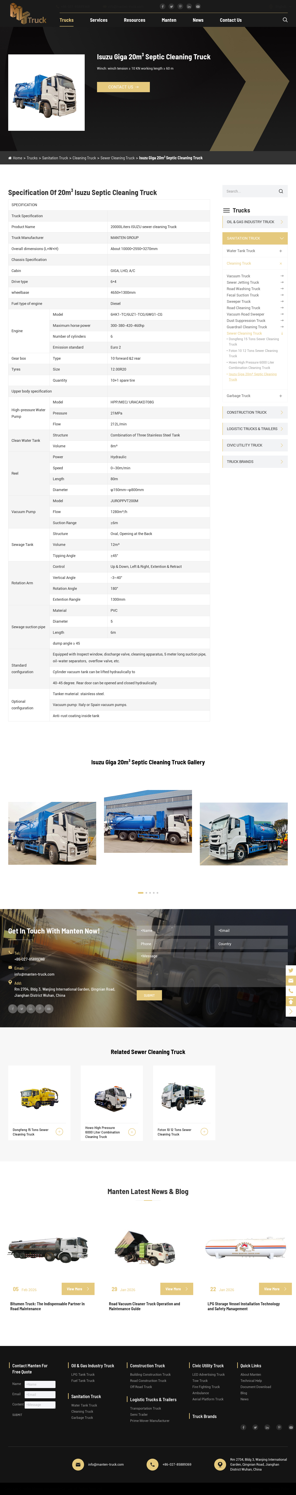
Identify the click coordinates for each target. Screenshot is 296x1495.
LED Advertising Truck (208, 1375)
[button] (140, 893)
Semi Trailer (139, 1415)
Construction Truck (247, 412)
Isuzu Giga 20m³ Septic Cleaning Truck (171, 157)
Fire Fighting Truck (206, 1387)
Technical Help (251, 1381)
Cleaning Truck (84, 157)
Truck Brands (240, 461)
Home (17, 157)
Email (16, 1394)
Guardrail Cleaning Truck (247, 327)
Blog (243, 1393)
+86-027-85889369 (77, 7)
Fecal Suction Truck (243, 295)
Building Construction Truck (150, 1375)
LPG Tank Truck (83, 1375)
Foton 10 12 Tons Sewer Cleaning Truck (174, 1131)
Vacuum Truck (238, 276)
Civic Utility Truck (244, 445)
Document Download (255, 1387)
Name (16, 1384)
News (198, 20)
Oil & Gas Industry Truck (250, 222)
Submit (149, 995)
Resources (134, 20)
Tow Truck (200, 1381)
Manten (169, 20)
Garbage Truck (238, 396)
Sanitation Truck (55, 157)
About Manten (250, 1375)
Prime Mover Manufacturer (150, 1421)
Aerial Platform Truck (207, 1399)
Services (99, 20)
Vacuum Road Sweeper (245, 314)
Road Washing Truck (243, 289)
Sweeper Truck (239, 301)
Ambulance (200, 1393)
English (277, 7)
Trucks (67, 20)
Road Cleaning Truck (243, 308)
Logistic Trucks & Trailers (252, 429)
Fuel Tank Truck (83, 1381)
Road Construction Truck (148, 1381)
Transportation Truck (145, 1408)
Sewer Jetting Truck (243, 282)
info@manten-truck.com (127, 7)
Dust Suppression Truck (246, 320)
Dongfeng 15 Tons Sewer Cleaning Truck (31, 1131)
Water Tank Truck (241, 251)
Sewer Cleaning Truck (118, 157)
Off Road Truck (141, 1387)
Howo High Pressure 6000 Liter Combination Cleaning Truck (102, 1132)
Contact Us (231, 20)
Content (18, 1404)
